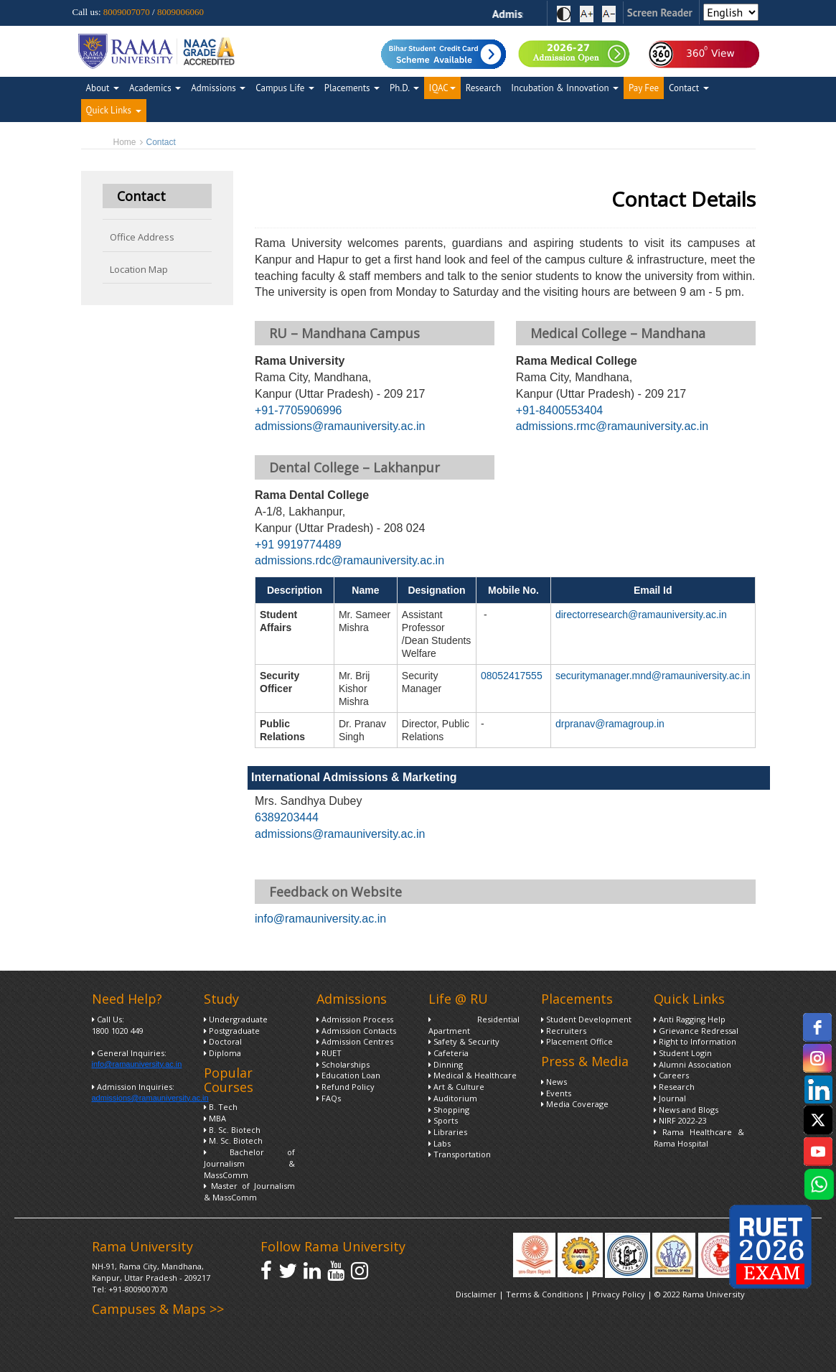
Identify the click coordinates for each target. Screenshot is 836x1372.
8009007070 (126, 11)
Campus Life (284, 88)
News (554, 1081)
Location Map (139, 269)
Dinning (445, 1064)
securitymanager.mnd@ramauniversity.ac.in (653, 675)
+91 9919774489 (298, 544)
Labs (439, 1143)
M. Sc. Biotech (233, 1140)
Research (484, 88)
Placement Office (577, 1041)
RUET (329, 1052)
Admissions (218, 88)
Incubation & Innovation (565, 88)
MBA (215, 1118)
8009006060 (180, 11)
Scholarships (343, 1064)
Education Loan (348, 1075)
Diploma (222, 1052)
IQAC (442, 88)
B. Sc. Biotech (232, 1129)
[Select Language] (730, 12)
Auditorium (452, 1098)
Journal (670, 1098)
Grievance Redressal (696, 1030)
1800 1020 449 (118, 1030)
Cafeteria (448, 1052)
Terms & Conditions (544, 1294)
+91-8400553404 (559, 410)
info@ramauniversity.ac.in (320, 919)
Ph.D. (404, 88)
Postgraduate (232, 1030)
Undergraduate (236, 1019)
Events (556, 1093)
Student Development (586, 1019)
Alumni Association (692, 1064)
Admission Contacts (356, 1030)
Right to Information (695, 1041)
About (102, 88)
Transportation (459, 1154)
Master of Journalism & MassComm (249, 1191)
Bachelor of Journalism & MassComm (249, 1163)
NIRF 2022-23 (680, 1120)
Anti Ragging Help (689, 1019)
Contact (689, 88)
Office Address (142, 236)
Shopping (448, 1109)
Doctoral (223, 1041)
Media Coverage (575, 1103)
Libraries (447, 1131)
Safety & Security (463, 1041)
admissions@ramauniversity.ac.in (340, 426)
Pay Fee (644, 88)
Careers (671, 1075)
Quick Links (113, 110)
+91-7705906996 (298, 410)
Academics (155, 88)
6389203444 (287, 817)
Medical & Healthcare (472, 1075)
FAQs (328, 1098)
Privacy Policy (619, 1294)
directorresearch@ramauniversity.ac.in (641, 614)
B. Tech (221, 1106)
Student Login (683, 1052)
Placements (352, 88)
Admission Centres (354, 1041)
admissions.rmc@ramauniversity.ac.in (612, 426)
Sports (443, 1120)
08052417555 (512, 675)
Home (124, 142)
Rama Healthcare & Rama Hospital (699, 1137)
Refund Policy (345, 1086)
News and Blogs (686, 1109)
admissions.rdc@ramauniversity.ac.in (349, 560)
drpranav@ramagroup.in (609, 723)
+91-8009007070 (138, 1289)
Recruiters (563, 1030)
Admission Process (354, 1019)
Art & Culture (456, 1086)
